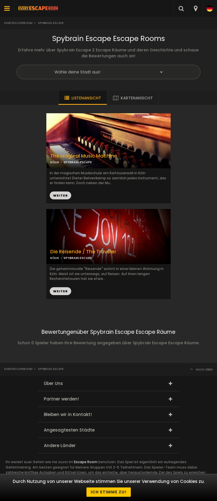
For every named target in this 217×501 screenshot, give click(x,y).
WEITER (60, 195)
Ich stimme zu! (109, 492)
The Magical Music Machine (83, 156)
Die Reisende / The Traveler (83, 252)
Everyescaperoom (18, 23)
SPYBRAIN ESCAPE (78, 162)
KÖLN (54, 162)
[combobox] (195, 8)
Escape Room (85, 461)
